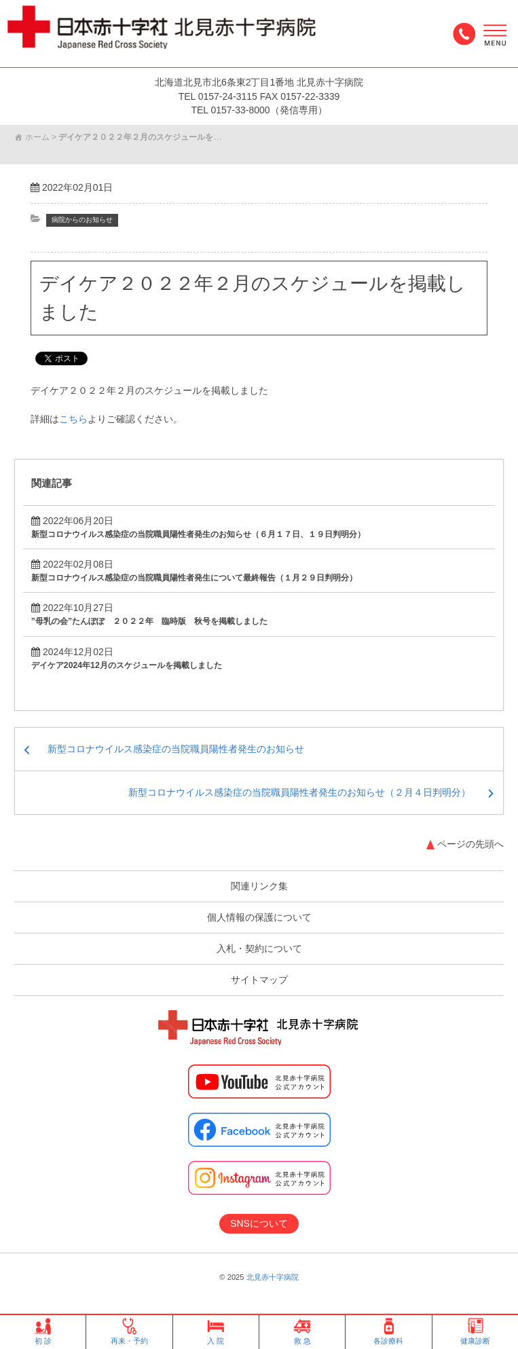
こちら (73, 418)
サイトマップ (259, 979)
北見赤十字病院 (272, 1277)
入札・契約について (259, 948)
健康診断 (475, 1332)
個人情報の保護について (259, 917)
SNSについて (259, 1223)
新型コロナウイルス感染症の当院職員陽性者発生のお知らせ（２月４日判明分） (299, 792)
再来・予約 (129, 1332)
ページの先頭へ (470, 843)
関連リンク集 (259, 886)
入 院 (215, 1332)
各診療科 (388, 1332)
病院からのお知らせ (85, 219)
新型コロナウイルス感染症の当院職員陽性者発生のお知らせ (176, 748)
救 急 (302, 1332)
